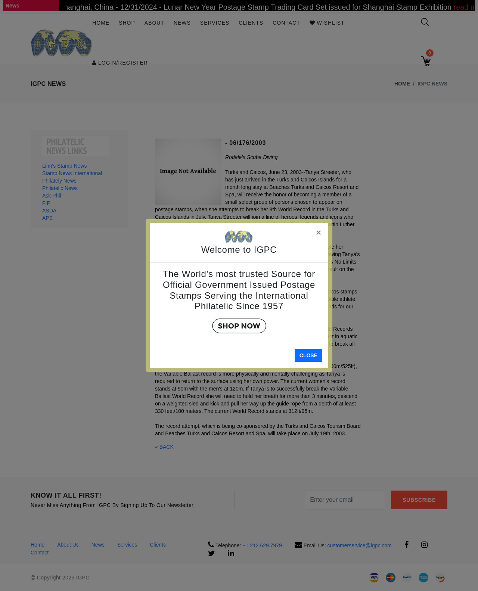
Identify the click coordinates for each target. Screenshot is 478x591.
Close (308, 355)
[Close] (319, 231)
